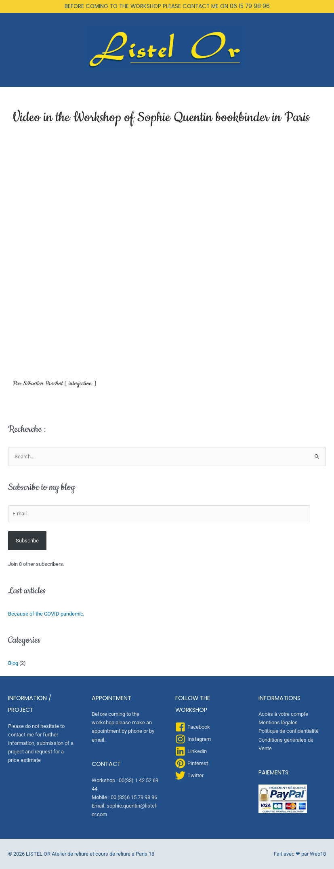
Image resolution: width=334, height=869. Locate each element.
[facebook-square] (192, 727)
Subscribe (27, 541)
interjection (80, 384)
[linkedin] (191, 751)
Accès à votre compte (283, 714)
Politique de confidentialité (288, 731)
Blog (13, 663)
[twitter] (189, 775)
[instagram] (193, 739)
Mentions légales (278, 722)
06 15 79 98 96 (250, 6)
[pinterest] (191, 763)
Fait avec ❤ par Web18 (300, 854)
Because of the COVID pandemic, (46, 614)
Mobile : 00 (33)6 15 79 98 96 (124, 797)
